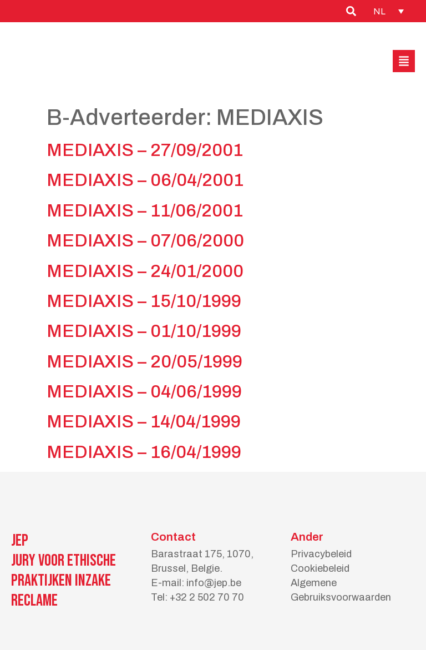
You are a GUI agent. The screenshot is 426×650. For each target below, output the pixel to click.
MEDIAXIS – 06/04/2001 (145, 180)
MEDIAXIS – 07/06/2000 (145, 240)
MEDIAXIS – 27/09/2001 (145, 150)
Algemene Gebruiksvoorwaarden (341, 590)
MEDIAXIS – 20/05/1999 (144, 361)
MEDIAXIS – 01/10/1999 (144, 331)
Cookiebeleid (320, 568)
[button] (404, 61)
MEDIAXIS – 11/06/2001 (145, 210)
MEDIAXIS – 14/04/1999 (144, 421)
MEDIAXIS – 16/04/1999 (144, 452)
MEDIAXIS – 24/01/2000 (145, 271)
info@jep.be (213, 582)
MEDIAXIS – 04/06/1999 (144, 391)
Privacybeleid (321, 554)
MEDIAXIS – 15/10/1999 (144, 301)
